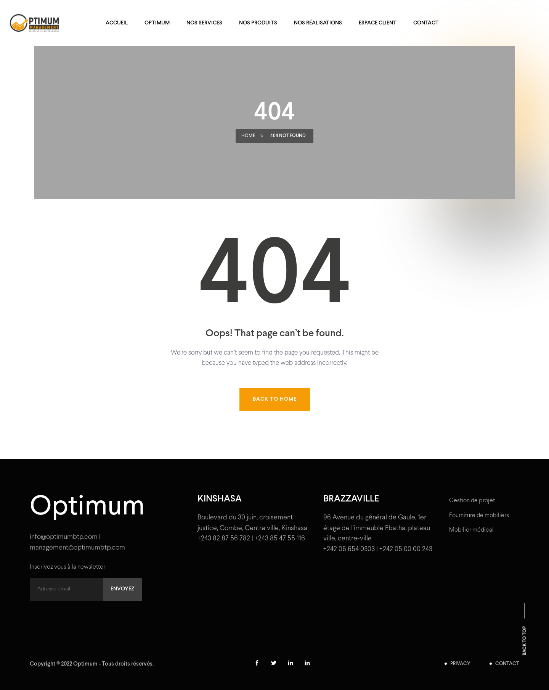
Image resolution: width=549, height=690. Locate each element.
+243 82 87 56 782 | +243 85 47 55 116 (251, 538)
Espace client (377, 23)
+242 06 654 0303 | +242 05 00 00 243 (377, 549)
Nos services (204, 23)
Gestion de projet (472, 500)
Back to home (275, 399)
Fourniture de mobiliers (479, 515)
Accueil (117, 23)
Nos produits (258, 23)
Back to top (525, 641)
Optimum (157, 23)
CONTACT (507, 664)
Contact (426, 23)
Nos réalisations (318, 23)
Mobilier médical (471, 530)
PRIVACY (460, 664)
